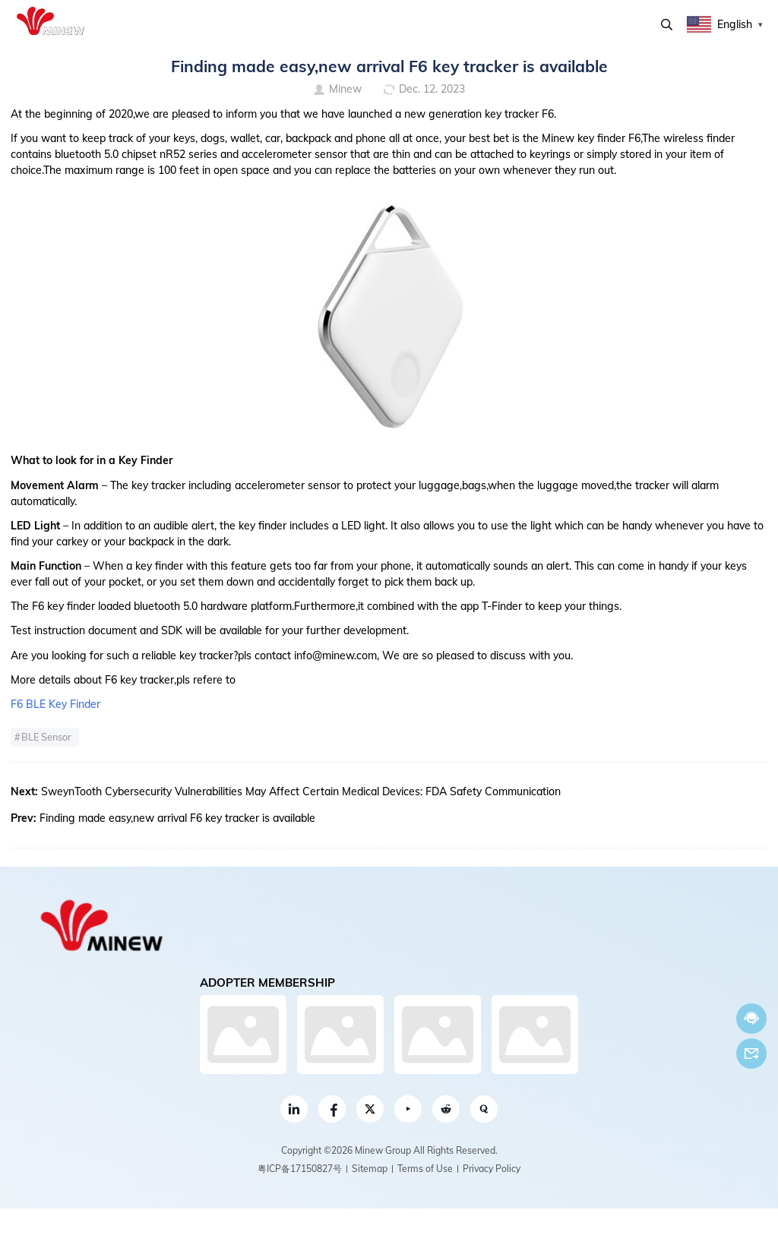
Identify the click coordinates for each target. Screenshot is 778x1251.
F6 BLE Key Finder (55, 704)
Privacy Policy (491, 1168)
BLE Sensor (46, 737)
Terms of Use (425, 1168)
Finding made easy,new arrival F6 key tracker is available (177, 818)
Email (751, 1053)
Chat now (751, 1018)
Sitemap (369, 1168)
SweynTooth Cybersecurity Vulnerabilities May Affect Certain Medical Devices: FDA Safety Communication (301, 791)
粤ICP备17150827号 (300, 1168)
